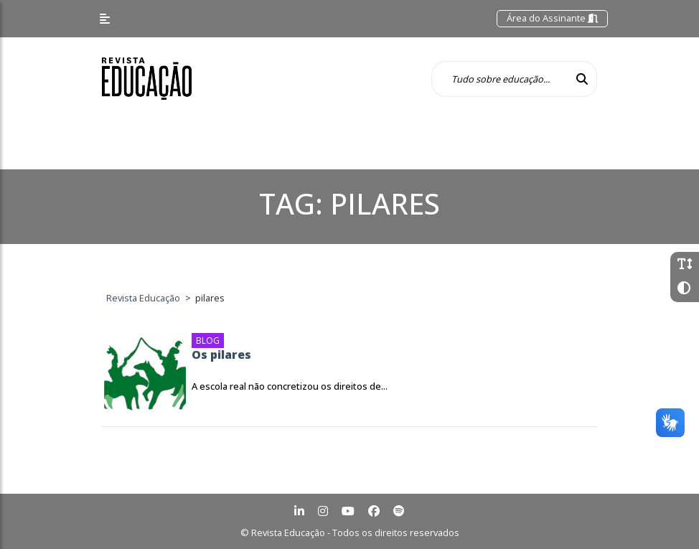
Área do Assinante (552, 17)
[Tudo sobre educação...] (499, 79)
